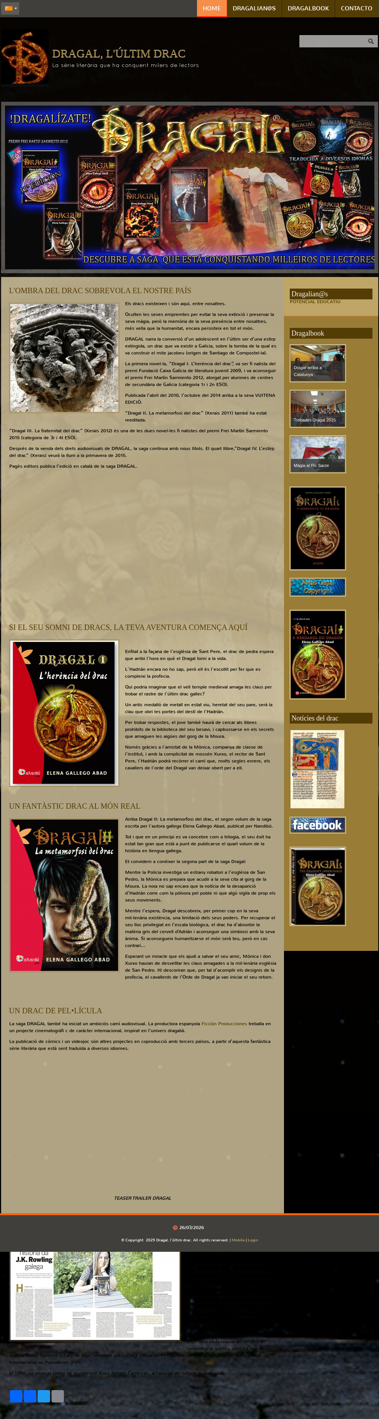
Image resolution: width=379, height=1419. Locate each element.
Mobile (238, 1240)
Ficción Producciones (224, 1024)
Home (212, 8)
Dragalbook (308, 8)
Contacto (356, 8)
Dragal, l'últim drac (119, 53)
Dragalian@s (254, 8)
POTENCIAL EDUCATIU (315, 301)
